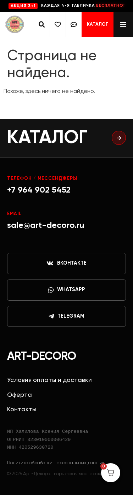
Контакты (22, 409)
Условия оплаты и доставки (49, 380)
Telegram (66, 316)
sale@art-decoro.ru (45, 225)
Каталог (97, 24)
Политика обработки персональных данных (55, 462)
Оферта (19, 395)
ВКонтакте (66, 263)
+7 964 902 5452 (39, 190)
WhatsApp (66, 290)
